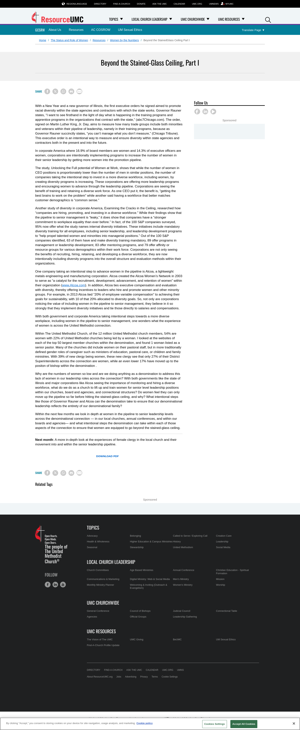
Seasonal (92, 547)
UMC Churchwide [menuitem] (193, 19)
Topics (93, 527)
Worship (220, 584)
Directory (100, 4)
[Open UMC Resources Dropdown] (243, 19)
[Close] (294, 723)
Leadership (222, 541)
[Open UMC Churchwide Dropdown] (208, 19)
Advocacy (92, 535)
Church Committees (98, 570)
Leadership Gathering (185, 616)
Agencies (92, 616)
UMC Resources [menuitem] (229, 19)
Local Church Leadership (111, 562)
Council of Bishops (140, 610)
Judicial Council (181, 610)
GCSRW (40, 30)
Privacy (144, 676)
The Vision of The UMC (100, 639)
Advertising (130, 676)
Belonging (135, 535)
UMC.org (197, 4)
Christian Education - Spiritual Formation (232, 572)
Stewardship (137, 547)
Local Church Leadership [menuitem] (149, 19)
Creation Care (224, 535)
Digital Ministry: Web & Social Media (150, 579)
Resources (76, 29)
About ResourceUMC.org (99, 676)
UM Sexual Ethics (130, 29)
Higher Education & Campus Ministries (151, 541)
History (177, 541)
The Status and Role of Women (69, 40)
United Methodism (183, 547)
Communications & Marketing (103, 579)
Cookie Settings (170, 676)
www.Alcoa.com (73, 285)
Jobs (118, 676)
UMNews (214, 4)
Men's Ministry (181, 579)
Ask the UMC (159, 4)
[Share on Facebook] (47, 91)
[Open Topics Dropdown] (121, 19)
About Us (55, 29)
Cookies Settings (214, 724)
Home (42, 40)
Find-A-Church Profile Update (103, 645)
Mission (220, 579)
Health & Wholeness (98, 541)
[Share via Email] (79, 91)
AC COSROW (100, 29)
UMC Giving (136, 639)
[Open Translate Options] (253, 30)
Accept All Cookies (243, 724)
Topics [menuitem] (113, 19)
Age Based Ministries (141, 570)
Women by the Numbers (124, 40)
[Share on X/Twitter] (55, 91)
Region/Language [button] (77, 3)
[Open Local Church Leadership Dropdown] (170, 19)
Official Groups (138, 616)
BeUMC (177, 639)
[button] (268, 19)
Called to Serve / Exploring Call (190, 535)
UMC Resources (101, 631)
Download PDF (107, 456)
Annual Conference (183, 570)
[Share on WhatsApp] (63, 91)
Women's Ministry (182, 584)
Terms (155, 676)
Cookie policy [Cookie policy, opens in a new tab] (144, 723)
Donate (141, 4)
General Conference (98, 610)
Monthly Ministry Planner (100, 584)
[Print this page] (71, 91)
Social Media (223, 547)
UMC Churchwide (103, 602)
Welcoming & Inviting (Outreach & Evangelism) (148, 586)
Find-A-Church (121, 4)
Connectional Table (226, 610)
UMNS (180, 670)
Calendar (179, 4)
